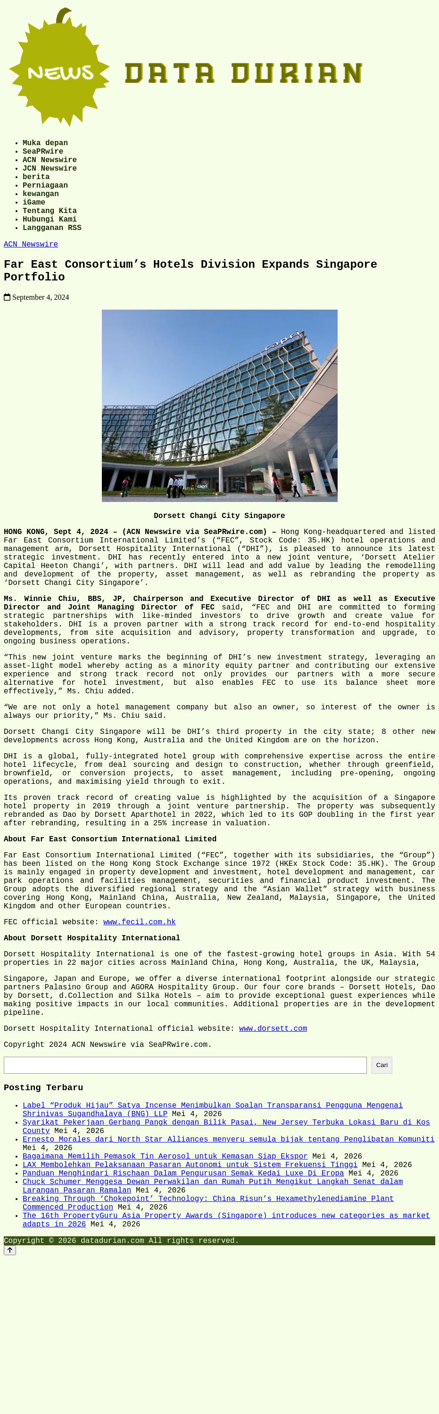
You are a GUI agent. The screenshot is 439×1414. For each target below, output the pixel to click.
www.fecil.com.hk (139, 1024)
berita (36, 186)
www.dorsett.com (273, 1148)
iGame (34, 217)
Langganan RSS (52, 248)
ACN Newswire (50, 165)
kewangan (41, 206)
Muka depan (45, 144)
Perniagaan (45, 196)
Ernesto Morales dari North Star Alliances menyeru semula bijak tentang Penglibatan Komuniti (229, 1273)
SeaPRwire (43, 154)
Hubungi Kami (50, 237)
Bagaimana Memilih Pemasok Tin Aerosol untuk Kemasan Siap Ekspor (165, 1294)
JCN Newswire (50, 175)
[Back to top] (10, 1405)
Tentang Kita (50, 227)
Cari (382, 1188)
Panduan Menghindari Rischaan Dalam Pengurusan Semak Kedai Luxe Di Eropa (183, 1315)
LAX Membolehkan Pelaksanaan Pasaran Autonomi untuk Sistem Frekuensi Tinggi (190, 1304)
